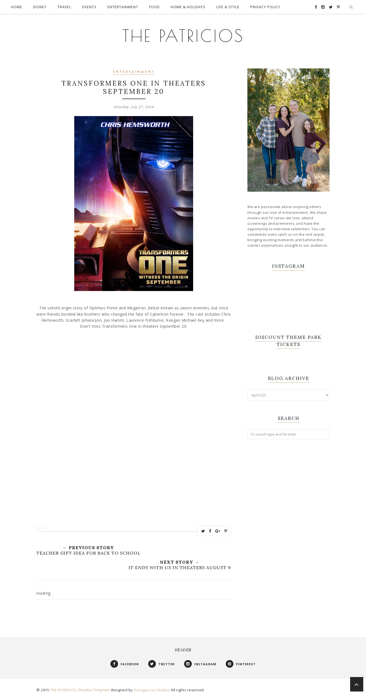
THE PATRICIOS (183, 35)
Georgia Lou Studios (152, 689)
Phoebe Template (94, 689)
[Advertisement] (288, 532)
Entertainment (134, 72)
